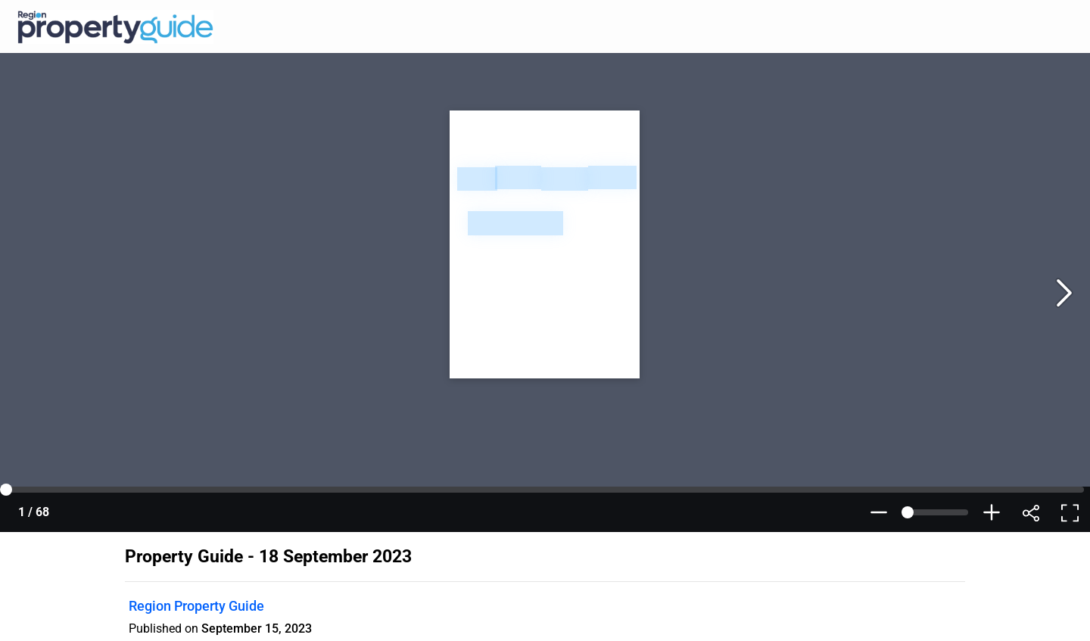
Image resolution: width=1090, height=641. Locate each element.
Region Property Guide (196, 606)
